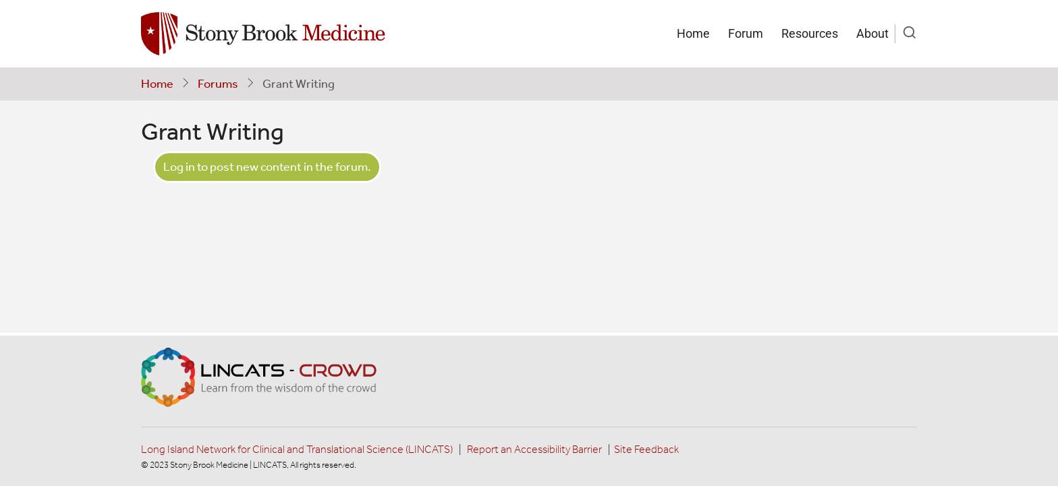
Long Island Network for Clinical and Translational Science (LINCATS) (297, 449)
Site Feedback (646, 449)
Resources (809, 33)
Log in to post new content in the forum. (267, 166)
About (872, 33)
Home (693, 33)
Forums (218, 83)
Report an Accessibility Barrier (534, 449)
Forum (745, 33)
